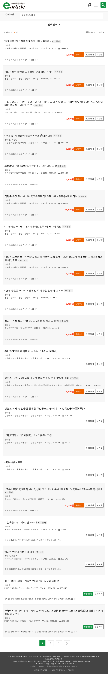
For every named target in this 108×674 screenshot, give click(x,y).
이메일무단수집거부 (57, 670)
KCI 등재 (56, 41)
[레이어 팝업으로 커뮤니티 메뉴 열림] (95, 5)
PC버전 (71, 670)
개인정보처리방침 (41, 670)
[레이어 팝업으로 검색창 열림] (103, 5)
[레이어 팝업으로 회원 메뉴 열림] (89, 5)
